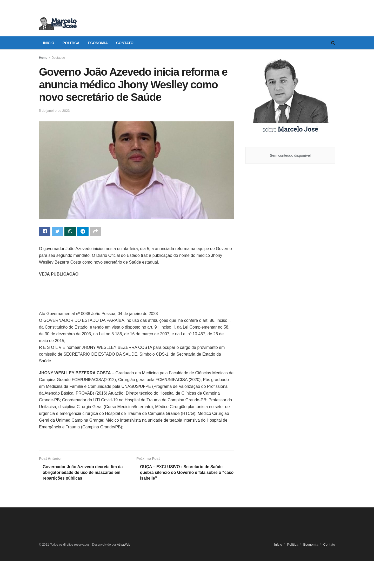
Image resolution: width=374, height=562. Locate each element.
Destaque (58, 58)
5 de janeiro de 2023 (54, 111)
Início (48, 43)
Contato (124, 43)
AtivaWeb (123, 545)
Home (43, 58)
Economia (98, 43)
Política (71, 43)
